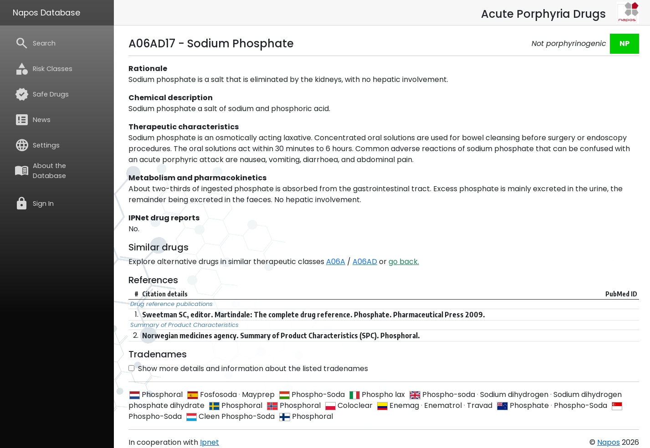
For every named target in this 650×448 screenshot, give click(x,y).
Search (35, 43)
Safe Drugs (42, 94)
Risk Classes (43, 68)
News (33, 119)
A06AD (365, 261)
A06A (335, 261)
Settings (37, 145)
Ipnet (209, 442)
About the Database (40, 170)
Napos (608, 442)
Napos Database (46, 12)
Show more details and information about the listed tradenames (248, 368)
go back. (404, 261)
